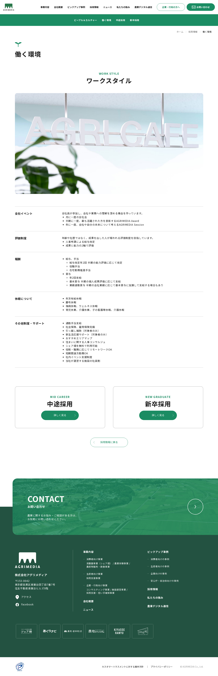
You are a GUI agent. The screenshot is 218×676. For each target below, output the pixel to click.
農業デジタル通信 (158, 606)
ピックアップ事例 (158, 552)
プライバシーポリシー (162, 666)
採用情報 (193, 32)
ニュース (88, 610)
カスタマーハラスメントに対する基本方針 (123, 666)
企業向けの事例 (159, 573)
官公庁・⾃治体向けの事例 (165, 580)
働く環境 (106, 20)
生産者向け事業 (94, 576)
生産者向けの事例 (160, 566)
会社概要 (88, 601)
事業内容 (88, 552)
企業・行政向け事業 (107, 589)
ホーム (180, 32)
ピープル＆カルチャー (85, 20)
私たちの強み (155, 597)
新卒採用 (134, 20)
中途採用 (120, 20)
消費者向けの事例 (160, 559)
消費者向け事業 (108, 563)
